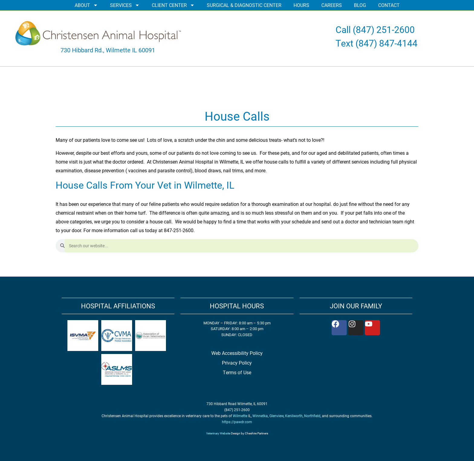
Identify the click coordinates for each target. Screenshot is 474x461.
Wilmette (240, 415)
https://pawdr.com (237, 421)
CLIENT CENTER (173, 5)
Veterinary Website (218, 433)
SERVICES (125, 5)
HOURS (301, 5)
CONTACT (389, 5)
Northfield (312, 415)
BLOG (360, 5)
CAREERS (331, 5)
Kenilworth (294, 415)
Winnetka (260, 415)
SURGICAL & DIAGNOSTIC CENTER (244, 5)
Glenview (276, 415)
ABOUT (86, 5)
